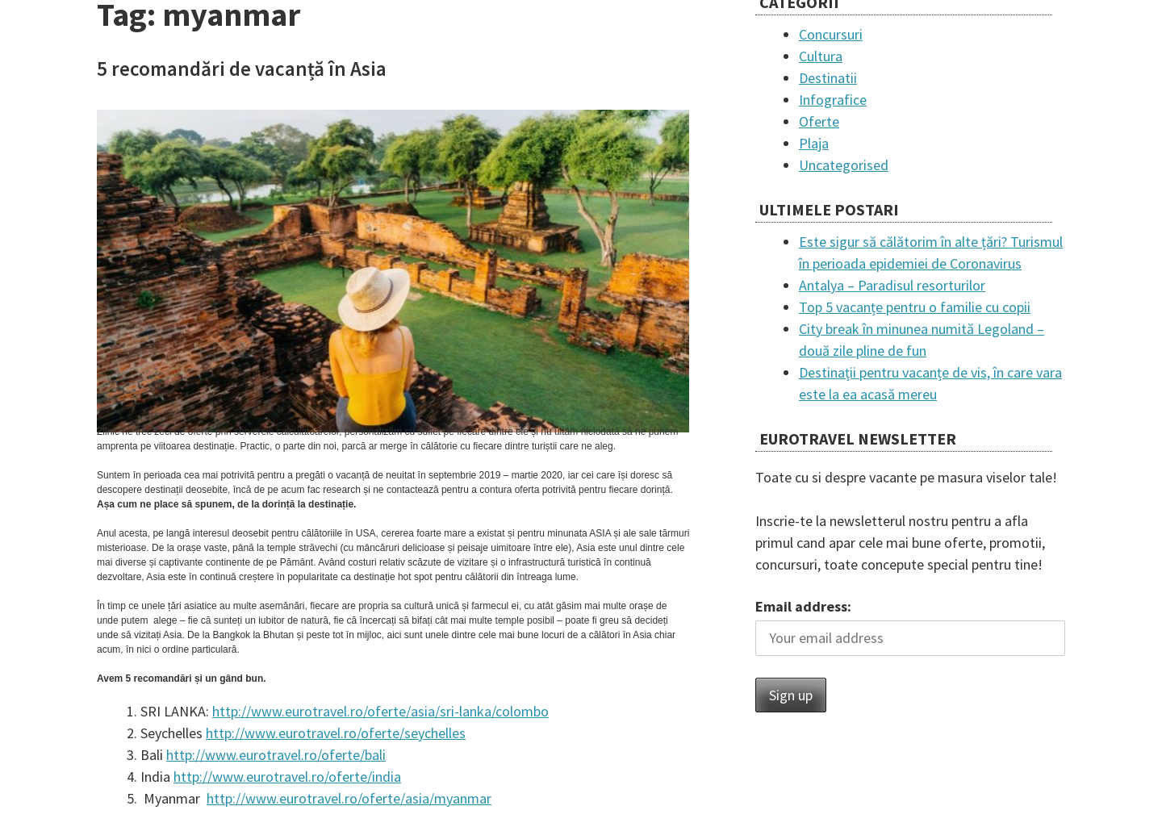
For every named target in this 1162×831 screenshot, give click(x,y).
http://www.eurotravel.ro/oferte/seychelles (336, 733)
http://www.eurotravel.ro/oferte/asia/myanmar (349, 798)
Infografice (833, 99)
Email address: (803, 606)
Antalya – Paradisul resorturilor (892, 285)
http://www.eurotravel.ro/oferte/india (287, 776)
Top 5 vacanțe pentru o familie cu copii (914, 307)
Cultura (820, 56)
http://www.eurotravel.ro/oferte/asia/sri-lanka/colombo (380, 711)
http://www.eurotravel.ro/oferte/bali (276, 754)
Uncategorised (843, 165)
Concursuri (831, 34)
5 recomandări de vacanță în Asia (242, 68)
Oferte (819, 121)
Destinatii (828, 78)
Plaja (814, 143)
